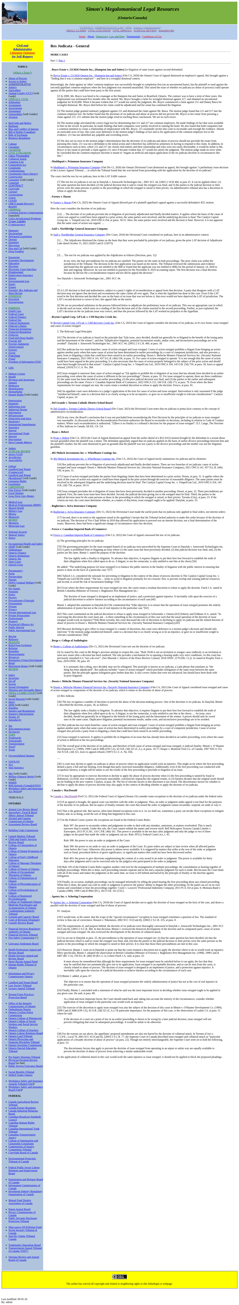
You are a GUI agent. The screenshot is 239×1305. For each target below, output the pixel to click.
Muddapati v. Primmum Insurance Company (77, 167)
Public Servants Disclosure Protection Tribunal (22, 1220)
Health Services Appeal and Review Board (23, 957)
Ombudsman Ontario (19, 1009)
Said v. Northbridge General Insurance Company (79, 234)
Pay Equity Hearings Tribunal (24, 1057)
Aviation (13, 117)
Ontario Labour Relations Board (25, 1033)
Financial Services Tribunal (23, 934)
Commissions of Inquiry (21, 1146)
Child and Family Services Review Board (22, 841)
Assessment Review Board (22, 824)
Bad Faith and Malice (19, 123)
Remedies (13, 651)
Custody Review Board (20, 922)
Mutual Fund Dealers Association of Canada (20, 1202)
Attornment (14, 111)
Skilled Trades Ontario (20, 1075)
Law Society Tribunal (20, 985)
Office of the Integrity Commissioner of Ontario (22, 1005)
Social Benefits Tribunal (21, 1072)
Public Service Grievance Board (25, 1066)
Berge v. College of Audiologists (70, 646)
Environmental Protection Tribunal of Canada (22, 1160)
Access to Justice (17, 81)
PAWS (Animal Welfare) (21, 582)
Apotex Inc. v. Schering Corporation (72, 902)
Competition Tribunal (19, 1149)
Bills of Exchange (18, 135)
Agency (12, 87)
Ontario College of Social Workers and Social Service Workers (23, 1024)
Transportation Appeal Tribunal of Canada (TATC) (25, 1249)
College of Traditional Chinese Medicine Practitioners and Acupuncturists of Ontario (24, 905)
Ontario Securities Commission (25, 1045)
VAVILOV (14, 761)
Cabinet (12, 144)
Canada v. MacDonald (65, 796)
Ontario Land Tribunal (20, 1036)
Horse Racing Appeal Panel (23, 961)
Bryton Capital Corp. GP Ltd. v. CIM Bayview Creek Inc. (84, 322)
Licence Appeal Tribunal (21, 988)
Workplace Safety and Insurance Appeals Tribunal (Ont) (25, 1082)
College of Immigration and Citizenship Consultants (23, 1142)
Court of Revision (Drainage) (24, 919)
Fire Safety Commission (21, 937)
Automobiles (15, 114)
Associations (15, 108)
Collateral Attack (17, 158)
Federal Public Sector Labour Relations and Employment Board (24, 1170)
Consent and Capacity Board (23, 916)
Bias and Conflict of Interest (23, 129)
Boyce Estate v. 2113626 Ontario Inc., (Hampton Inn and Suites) (87, 75)
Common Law (16, 161)
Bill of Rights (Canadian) (21, 132)
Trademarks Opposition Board (24, 1245)
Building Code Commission (23, 830)
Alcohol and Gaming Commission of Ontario (21, 820)
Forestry (12, 349)
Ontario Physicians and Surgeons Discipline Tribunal (24, 1041)
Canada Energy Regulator (22, 1107)
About (90, 36)
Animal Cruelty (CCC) (20, 93)
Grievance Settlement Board (23, 943)
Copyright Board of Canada (23, 1152)
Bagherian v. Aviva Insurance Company (74, 511)
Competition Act (17, 164)
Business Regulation (19, 138)
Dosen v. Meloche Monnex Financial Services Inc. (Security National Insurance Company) (101, 687)
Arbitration (14, 102)
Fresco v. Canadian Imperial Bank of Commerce (79, 535)
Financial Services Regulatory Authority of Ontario (24, 930)
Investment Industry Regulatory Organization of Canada (25, 1193)
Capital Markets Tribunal (21, 836)
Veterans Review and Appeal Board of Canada (23, 1258)
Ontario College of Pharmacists (25, 1018)
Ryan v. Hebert (61, 437)
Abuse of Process (17, 78)
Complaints (14, 167)
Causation (13, 147)
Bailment (13, 126)
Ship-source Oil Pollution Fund (25, 1227)
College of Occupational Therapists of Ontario (21, 873)
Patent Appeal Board (19, 1209)
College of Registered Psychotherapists (20, 897)
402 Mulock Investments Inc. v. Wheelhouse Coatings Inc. (84, 458)
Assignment (14, 105)
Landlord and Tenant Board (23, 982)
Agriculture (14, 90)
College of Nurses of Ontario (23, 869)
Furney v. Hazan (62, 202)
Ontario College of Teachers (23, 1030)
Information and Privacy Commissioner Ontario (21, 975)
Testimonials (133, 36)
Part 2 (62, 60)
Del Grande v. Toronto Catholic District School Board (82, 408)
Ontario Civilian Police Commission (20, 1014)
